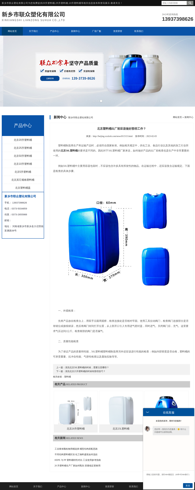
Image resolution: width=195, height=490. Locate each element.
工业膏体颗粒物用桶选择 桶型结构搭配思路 (76, 442)
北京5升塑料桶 (23, 164)
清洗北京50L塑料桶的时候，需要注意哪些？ (87, 360)
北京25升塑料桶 (23, 140)
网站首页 (177, 110)
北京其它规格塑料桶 (22, 172)
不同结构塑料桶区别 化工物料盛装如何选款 (76, 447)
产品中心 (61, 479)
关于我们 (37, 479)
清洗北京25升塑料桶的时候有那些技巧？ (85, 364)
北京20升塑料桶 (23, 132)
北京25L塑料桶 (121, 421)
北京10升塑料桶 (23, 156)
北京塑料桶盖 (23, 180)
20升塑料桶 (48, 3)
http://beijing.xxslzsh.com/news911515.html (113, 129)
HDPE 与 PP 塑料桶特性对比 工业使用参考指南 (78, 453)
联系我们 (133, 479)
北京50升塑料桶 (23, 148)
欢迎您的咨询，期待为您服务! (168, 421)
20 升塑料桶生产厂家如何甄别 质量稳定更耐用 (77, 458)
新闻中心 (188, 110)
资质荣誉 (109, 479)
